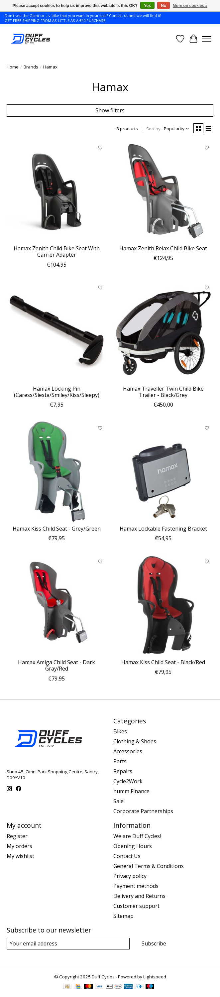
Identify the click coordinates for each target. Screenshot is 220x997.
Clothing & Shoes (134, 741)
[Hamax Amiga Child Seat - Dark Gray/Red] (57, 605)
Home (13, 67)
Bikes (120, 731)
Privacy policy (130, 876)
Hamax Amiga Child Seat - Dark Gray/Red (56, 665)
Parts (120, 761)
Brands (31, 67)
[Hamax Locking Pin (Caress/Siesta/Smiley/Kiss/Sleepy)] (57, 332)
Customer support (136, 906)
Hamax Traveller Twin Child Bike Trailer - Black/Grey (163, 392)
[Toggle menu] (206, 39)
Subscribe (154, 943)
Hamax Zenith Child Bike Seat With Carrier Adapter (57, 251)
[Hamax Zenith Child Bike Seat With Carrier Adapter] (57, 191)
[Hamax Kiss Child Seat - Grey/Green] (57, 472)
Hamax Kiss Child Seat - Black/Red (163, 662)
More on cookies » (190, 5)
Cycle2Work (128, 781)
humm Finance (131, 791)
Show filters (110, 110)
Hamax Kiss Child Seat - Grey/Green (57, 528)
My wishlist (20, 856)
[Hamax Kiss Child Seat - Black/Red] (163, 605)
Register (17, 836)
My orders (19, 846)
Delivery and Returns (139, 896)
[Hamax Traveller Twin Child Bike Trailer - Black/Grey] (163, 332)
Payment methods (136, 886)
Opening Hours (132, 846)
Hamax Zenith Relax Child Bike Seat (163, 248)
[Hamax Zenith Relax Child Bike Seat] (163, 191)
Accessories (127, 751)
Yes (147, 5)
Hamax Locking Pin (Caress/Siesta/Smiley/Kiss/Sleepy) (56, 392)
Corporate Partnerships (143, 811)
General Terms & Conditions (148, 866)
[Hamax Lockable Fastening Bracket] (163, 472)
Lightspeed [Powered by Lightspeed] (154, 977)
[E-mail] (68, 943)
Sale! (119, 801)
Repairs (122, 771)
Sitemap (123, 916)
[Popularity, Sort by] (176, 129)
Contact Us (127, 856)
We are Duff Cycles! (137, 836)
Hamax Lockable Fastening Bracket (163, 528)
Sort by (153, 129)
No (163, 5)
